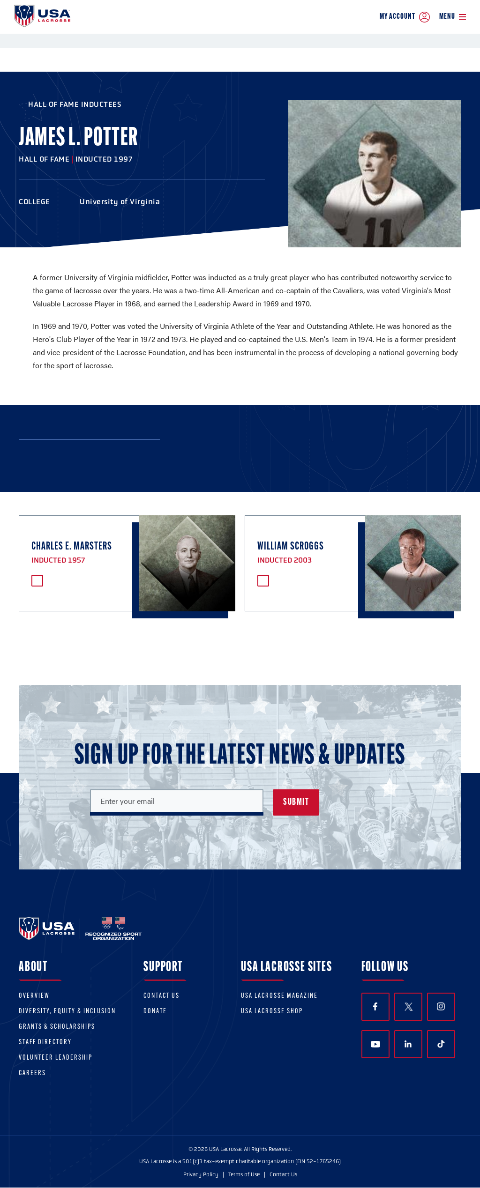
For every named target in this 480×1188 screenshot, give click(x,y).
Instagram (441, 1006)
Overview (34, 996)
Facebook (375, 1006)
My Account (405, 17)
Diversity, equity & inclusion (67, 1011)
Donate (155, 1011)
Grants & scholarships (57, 1027)
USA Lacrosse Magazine (279, 996)
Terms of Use (244, 1174)
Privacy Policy (200, 1174)
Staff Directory (45, 1042)
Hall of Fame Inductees (74, 104)
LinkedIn (408, 1043)
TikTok (441, 1044)
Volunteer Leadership (55, 1058)
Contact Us (161, 996)
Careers (32, 1073)
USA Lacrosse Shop (272, 1011)
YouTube (375, 1044)
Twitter (408, 1006)
